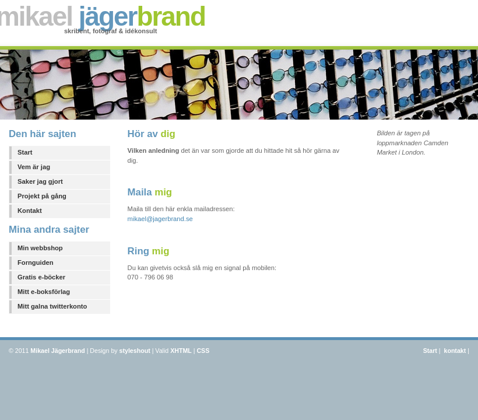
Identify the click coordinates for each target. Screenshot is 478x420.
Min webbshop (40, 247)
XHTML (181, 350)
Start (25, 152)
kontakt (455, 350)
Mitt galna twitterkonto (52, 306)
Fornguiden (35, 262)
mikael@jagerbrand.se (160, 218)
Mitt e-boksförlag (43, 291)
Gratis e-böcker (41, 277)
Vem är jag (33, 166)
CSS (202, 350)
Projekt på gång (41, 196)
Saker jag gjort (40, 181)
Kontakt (29, 210)
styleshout (134, 350)
